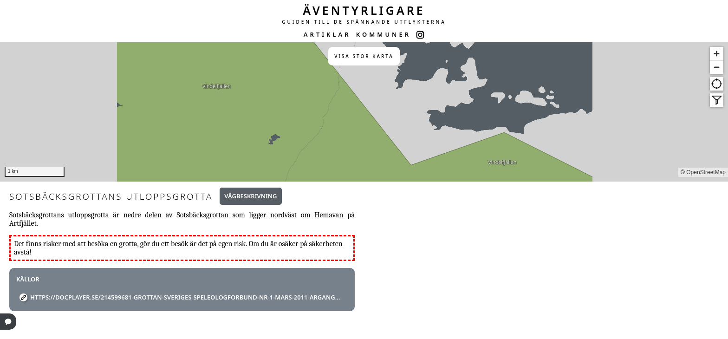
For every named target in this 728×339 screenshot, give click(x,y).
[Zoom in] (716, 53)
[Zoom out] (716, 67)
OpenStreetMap (706, 172)
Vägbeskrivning (250, 196)
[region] (364, 112)
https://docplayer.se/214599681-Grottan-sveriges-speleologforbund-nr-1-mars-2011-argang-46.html (185, 297)
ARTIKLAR (327, 34)
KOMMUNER (383, 34)
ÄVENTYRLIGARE (364, 10)
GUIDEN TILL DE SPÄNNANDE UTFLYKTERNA (364, 22)
